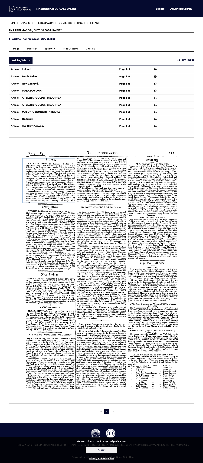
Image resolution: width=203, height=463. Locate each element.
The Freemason (44, 23)
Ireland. (26, 69)
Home (12, 23)
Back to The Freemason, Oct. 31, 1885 (32, 38)
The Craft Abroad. (33, 126)
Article (15, 69)
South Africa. (29, 76)
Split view (50, 48)
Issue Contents (70, 48)
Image (16, 48)
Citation (90, 48)
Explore (159, 8)
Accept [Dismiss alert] (101, 449)
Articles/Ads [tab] (18, 60)
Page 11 (81, 23)
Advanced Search (181, 8)
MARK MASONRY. (32, 90)
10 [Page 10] (101, 411)
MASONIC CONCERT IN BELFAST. (42, 111)
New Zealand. (30, 83)
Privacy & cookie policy (101, 458)
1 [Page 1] (89, 411)
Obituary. (27, 119)
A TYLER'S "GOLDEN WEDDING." (41, 97)
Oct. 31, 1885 (65, 23)
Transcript (32, 48)
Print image (186, 59)
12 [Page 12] (112, 411)
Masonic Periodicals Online (56, 8)
